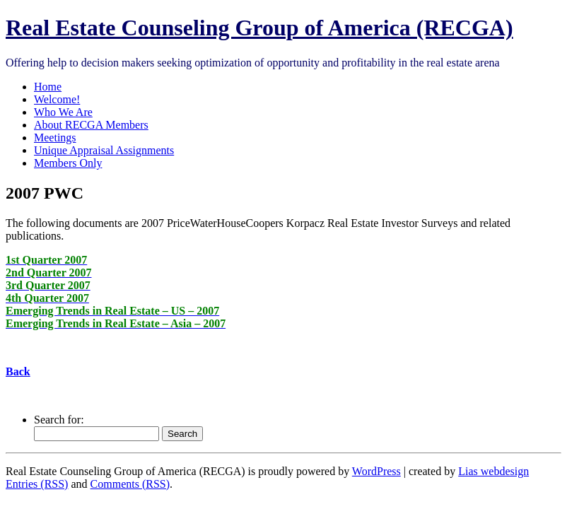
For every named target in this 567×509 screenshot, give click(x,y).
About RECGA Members (91, 125)
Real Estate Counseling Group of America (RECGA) (259, 27)
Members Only (68, 163)
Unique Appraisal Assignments (104, 150)
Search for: (59, 420)
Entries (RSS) (37, 484)
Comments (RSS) (130, 484)
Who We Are (63, 112)
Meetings (55, 137)
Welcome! (57, 99)
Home (48, 87)
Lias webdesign (493, 471)
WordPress (376, 471)
